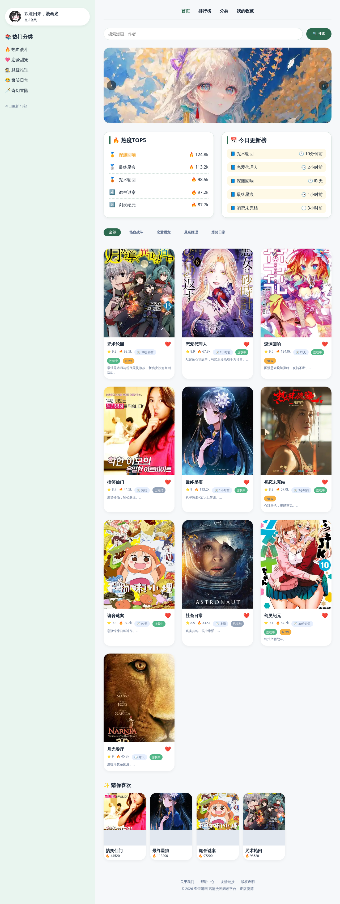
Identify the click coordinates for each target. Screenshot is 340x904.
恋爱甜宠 (164, 232)
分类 (224, 11)
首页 (185, 11)
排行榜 (204, 11)
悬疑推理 (191, 232)
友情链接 (228, 882)
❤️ (168, 344)
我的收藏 (245, 11)
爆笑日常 (218, 232)
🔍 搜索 (319, 34)
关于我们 (187, 882)
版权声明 (248, 882)
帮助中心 (207, 882)
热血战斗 (136, 232)
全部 (112, 232)
